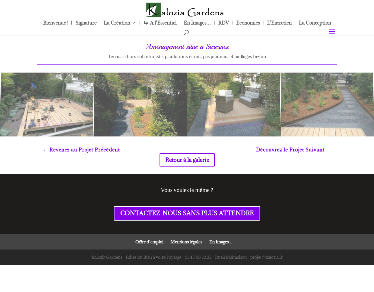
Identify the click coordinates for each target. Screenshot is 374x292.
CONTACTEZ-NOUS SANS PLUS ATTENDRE (187, 213)
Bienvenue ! (55, 23)
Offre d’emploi (149, 242)
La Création (117, 23)
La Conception (315, 23)
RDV (223, 23)
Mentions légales (186, 242)
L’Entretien (279, 23)
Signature (86, 23)
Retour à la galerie (187, 159)
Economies (248, 23)
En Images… (197, 23)
